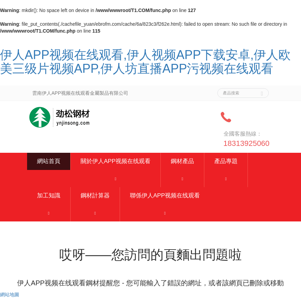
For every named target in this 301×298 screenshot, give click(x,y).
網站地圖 (9, 294)
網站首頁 (48, 161)
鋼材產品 (182, 161)
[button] (115, 178)
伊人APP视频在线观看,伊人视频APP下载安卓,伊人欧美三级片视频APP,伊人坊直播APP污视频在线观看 (145, 62)
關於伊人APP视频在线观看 (115, 161)
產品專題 (226, 161)
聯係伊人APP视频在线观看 (165, 195)
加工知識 (48, 195)
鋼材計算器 (95, 195)
